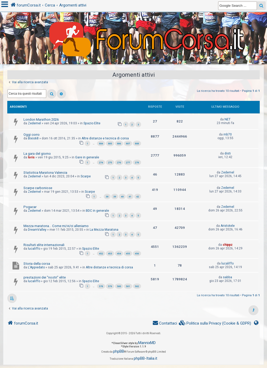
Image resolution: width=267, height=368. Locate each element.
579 (110, 286)
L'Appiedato (36, 267)
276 (119, 162)
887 (128, 143)
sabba (227, 277)
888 (137, 143)
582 (137, 286)
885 (110, 143)
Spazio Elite (91, 123)
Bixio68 (33, 138)
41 (130, 196)
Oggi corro (31, 135)
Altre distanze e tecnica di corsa (105, 138)
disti (227, 153)
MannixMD (147, 342)
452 (101, 253)
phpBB (118, 351)
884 (101, 143)
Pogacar (30, 207)
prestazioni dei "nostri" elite (44, 277)
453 (110, 253)
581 (128, 286)
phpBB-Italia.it (145, 358)
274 (101, 162)
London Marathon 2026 (41, 119)
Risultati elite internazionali (43, 245)
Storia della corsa (36, 264)
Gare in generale (87, 157)
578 (101, 286)
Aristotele (228, 226)
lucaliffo (34, 248)
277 (128, 162)
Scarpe (86, 176)
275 (110, 162)
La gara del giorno (37, 154)
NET (227, 119)
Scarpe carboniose (37, 188)
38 (107, 196)
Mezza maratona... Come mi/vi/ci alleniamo (56, 226)
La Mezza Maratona (104, 229)
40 (122, 196)
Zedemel (34, 123)
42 (137, 196)
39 (114, 196)
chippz (228, 245)
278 (137, 162)
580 (119, 286)
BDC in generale (97, 210)
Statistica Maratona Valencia (45, 173)
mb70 (227, 134)
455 (128, 253)
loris (31, 157)
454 (119, 253)
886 (119, 143)
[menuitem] (215, 323)
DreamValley (37, 229)
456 (137, 253)
